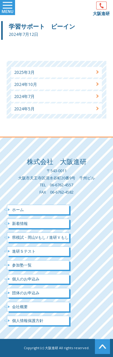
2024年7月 (24, 96)
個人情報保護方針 (27, 320)
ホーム (18, 209)
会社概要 (20, 306)
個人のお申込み (25, 279)
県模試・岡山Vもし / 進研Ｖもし (40, 237)
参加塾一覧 (22, 265)
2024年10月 (25, 84)
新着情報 (20, 223)
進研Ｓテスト (24, 251)
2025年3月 (24, 72)
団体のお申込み (25, 292)
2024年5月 (24, 109)
